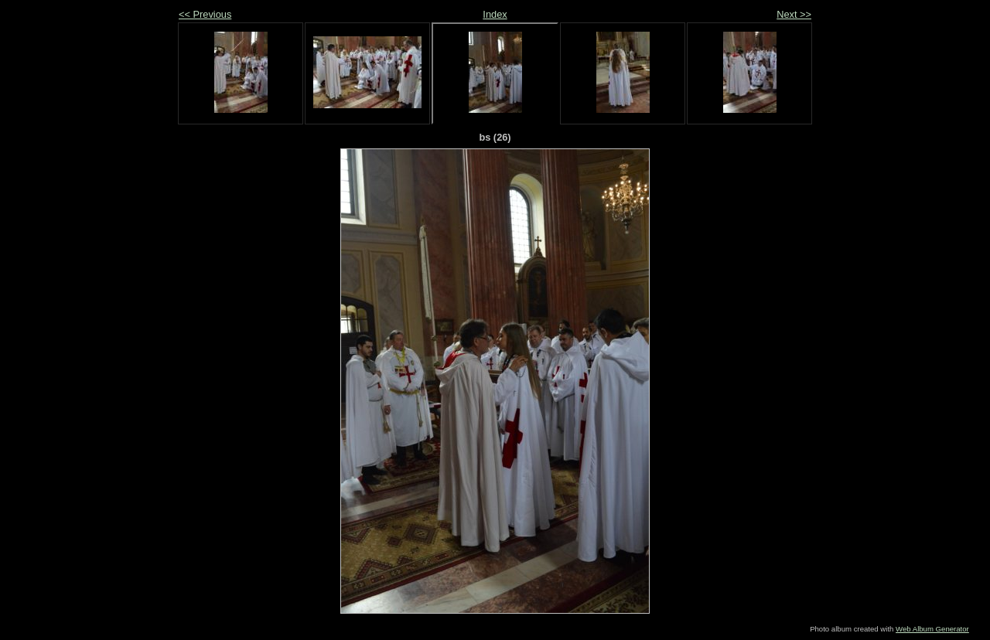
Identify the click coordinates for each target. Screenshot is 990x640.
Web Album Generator (932, 629)
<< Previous (205, 14)
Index (495, 14)
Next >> (794, 14)
